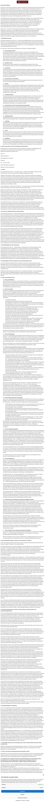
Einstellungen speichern (22, 797)
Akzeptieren (22, 791)
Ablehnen (22, 794)
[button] (43, 774)
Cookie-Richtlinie (18, 800)
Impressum (27, 800)
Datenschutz (23, 800)
